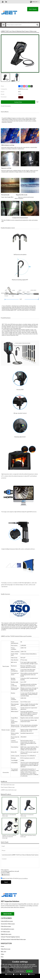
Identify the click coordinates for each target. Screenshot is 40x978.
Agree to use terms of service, (14, 878)
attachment (5, 874)
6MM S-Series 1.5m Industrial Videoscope (9, 815)
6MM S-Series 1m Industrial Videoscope (26, 815)
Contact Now (18, 102)
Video (2, 954)
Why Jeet (3, 951)
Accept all (29, 971)
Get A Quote (33, 9)
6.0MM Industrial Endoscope (8, 790)
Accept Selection (20, 971)
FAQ (2, 957)
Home (2, 946)
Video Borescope (5, 949)
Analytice (16, 974)
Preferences (23, 974)
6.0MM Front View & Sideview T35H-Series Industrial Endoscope (9, 837)
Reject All (10, 971)
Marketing (31, 974)
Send (6, 882)
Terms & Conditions (23, 878)
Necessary (8, 974)
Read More (7, 914)
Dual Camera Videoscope (8, 787)
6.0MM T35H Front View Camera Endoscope (28, 836)
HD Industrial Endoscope (7, 784)
